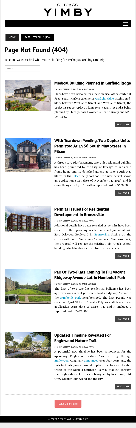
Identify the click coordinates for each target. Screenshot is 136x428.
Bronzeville (101, 240)
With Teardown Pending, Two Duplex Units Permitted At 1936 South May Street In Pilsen (92, 151)
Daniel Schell (88, 163)
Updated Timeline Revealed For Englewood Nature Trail (82, 343)
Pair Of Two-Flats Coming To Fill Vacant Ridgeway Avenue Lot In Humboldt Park (90, 280)
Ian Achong (87, 94)
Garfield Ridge (104, 104)
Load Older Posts (68, 409)
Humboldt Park (70, 303)
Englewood (61, 366)
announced (91, 366)
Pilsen (76, 182)
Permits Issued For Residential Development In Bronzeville (81, 217)
